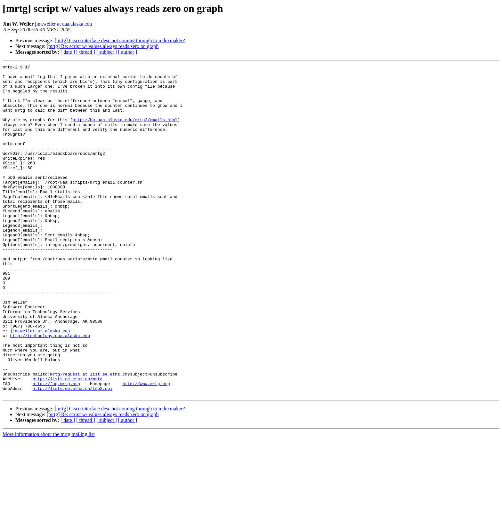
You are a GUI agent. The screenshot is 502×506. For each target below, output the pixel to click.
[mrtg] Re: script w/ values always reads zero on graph (103, 46)
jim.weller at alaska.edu (40, 384)
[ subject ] (106, 52)
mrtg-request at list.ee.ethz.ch (88, 436)
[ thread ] (85, 52)
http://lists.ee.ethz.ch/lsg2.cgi (73, 453)
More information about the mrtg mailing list (49, 500)
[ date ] (68, 52)
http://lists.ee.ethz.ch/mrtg (67, 442)
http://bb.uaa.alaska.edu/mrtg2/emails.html (124, 131)
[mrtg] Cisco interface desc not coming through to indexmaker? (120, 40)
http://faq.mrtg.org (56, 448)
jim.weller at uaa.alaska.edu (63, 24)
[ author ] (127, 52)
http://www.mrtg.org (146, 448)
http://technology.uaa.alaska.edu (50, 390)
